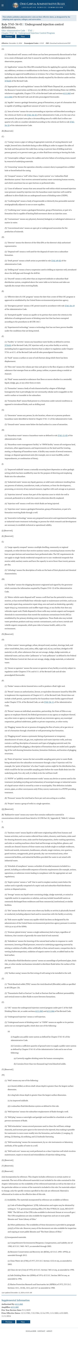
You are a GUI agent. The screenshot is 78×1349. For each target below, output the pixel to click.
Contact (41, 1331)
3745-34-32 (32, 115)
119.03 (41, 43)
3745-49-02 (56, 260)
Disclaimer (31, 1331)
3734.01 (8, 345)
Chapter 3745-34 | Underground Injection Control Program (28, 33)
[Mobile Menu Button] (3, 6)
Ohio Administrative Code (13, 30)
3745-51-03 (63, 435)
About (49, 1331)
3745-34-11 (49, 702)
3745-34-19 (70, 305)
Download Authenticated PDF (60, 43)
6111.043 (67, 93)
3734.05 (8, 81)
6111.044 (8, 97)
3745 (30, 30)
